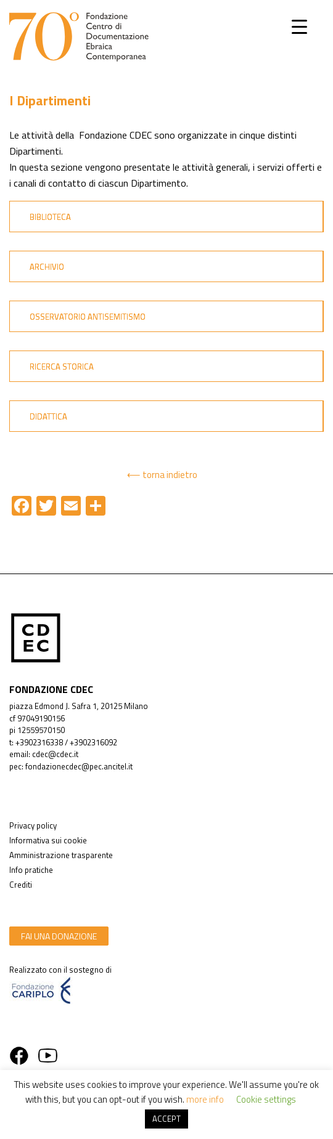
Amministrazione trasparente (61, 855)
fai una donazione (59, 936)
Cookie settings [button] (266, 1099)
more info (205, 1099)
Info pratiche (31, 870)
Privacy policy (33, 825)
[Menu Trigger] (299, 26)
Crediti (20, 884)
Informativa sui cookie (48, 840)
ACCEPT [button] (166, 1119)
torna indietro (169, 475)
